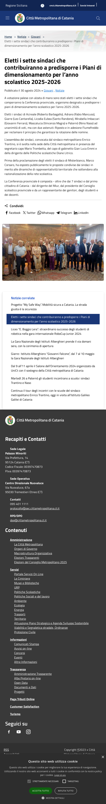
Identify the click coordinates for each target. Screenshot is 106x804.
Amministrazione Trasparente (33, 673)
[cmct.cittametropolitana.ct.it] (62, 5)
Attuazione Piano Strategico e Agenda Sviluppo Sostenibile (51, 623)
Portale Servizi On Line (28, 574)
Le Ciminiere (22, 578)
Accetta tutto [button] (40, 790)
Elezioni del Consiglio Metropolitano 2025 (40, 562)
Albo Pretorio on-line (27, 678)
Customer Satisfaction (24, 706)
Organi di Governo (25, 548)
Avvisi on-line (23, 648)
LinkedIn (81, 212)
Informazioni (18, 639)
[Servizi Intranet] (87, 5)
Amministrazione (21, 540)
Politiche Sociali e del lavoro (31, 596)
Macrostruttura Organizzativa (33, 553)
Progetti (19, 691)
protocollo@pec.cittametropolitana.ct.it (35, 508)
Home (8, 36)
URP (17, 587)
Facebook (12, 212)
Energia (19, 609)
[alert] (53, 779)
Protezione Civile (24, 632)
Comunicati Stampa (26, 644)
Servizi (14, 569)
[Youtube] (18, 732)
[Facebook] (9, 732)
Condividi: (14, 206)
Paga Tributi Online (22, 699)
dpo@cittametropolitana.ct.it (28, 520)
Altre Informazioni (25, 662)
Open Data (21, 682)
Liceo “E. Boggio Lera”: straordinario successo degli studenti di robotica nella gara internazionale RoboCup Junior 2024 (50, 331)
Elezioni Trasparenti (26, 557)
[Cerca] (98, 18)
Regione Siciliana (16, 5)
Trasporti (19, 614)
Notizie (21, 36)
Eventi (18, 657)
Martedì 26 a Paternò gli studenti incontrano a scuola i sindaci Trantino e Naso (50, 380)
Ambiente (20, 600)
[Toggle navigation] (7, 18)
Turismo (15, 714)
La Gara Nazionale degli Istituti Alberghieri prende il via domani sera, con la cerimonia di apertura (51, 343)
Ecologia (19, 605)
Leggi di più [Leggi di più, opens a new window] (60, 775)
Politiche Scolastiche (27, 592)
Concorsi (19, 653)
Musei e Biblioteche (26, 583)
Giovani (35, 36)
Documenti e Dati (25, 687)
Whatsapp (45, 212)
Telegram (64, 212)
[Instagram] (28, 732)
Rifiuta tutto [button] (65, 790)
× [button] (102, 757)
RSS (6, 749)
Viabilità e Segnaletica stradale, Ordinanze (41, 627)
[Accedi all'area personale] (42, 5)
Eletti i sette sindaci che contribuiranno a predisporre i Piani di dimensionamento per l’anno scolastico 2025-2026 (50, 319)
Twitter (29, 212)
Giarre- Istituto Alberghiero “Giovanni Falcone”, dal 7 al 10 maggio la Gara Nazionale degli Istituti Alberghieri (52, 355)
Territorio (20, 618)
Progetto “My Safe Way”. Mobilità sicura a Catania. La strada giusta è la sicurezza (49, 306)
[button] (45, 781)
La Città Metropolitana (28, 544)
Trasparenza (18, 669)
